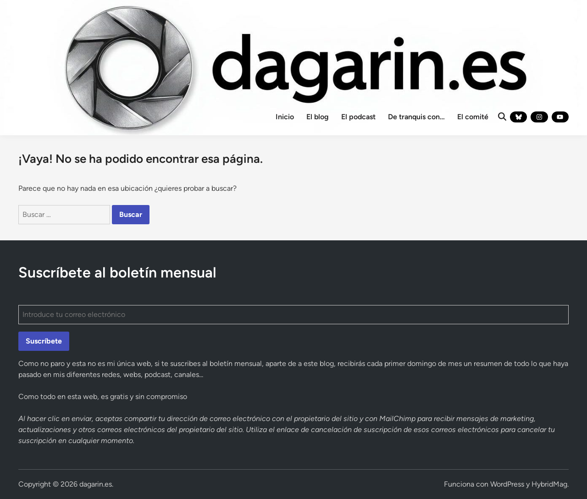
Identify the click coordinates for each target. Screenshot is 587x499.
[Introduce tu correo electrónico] (293, 314)
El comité (472, 116)
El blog (317, 116)
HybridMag (549, 484)
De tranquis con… (416, 116)
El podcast (358, 116)
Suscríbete (44, 341)
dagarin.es (95, 484)
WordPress (507, 484)
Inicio (285, 116)
